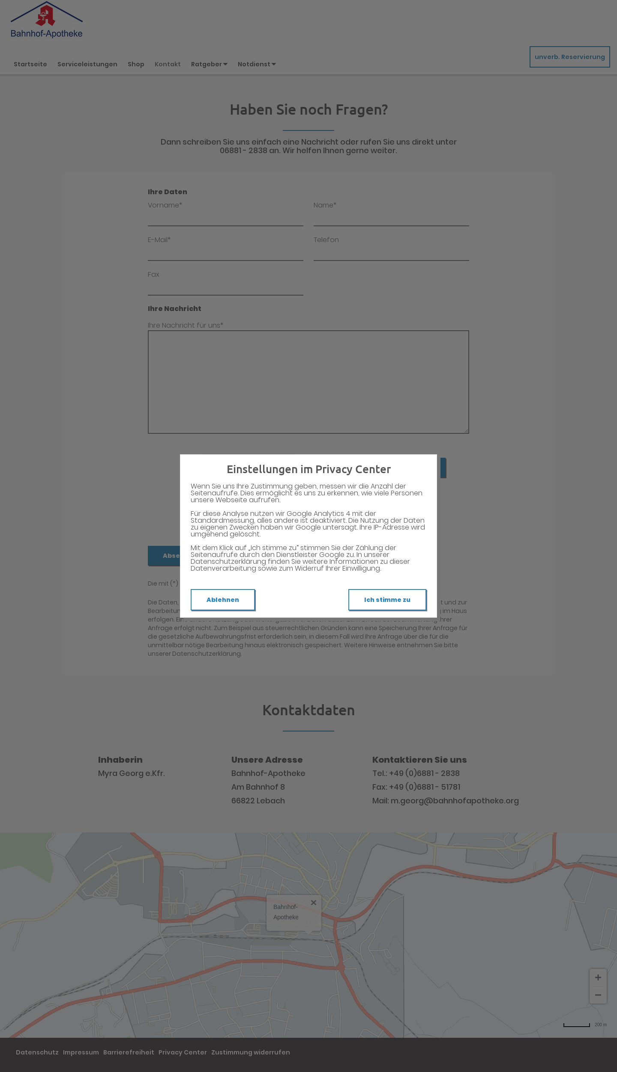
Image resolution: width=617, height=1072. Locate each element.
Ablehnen (223, 599)
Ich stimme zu (387, 599)
